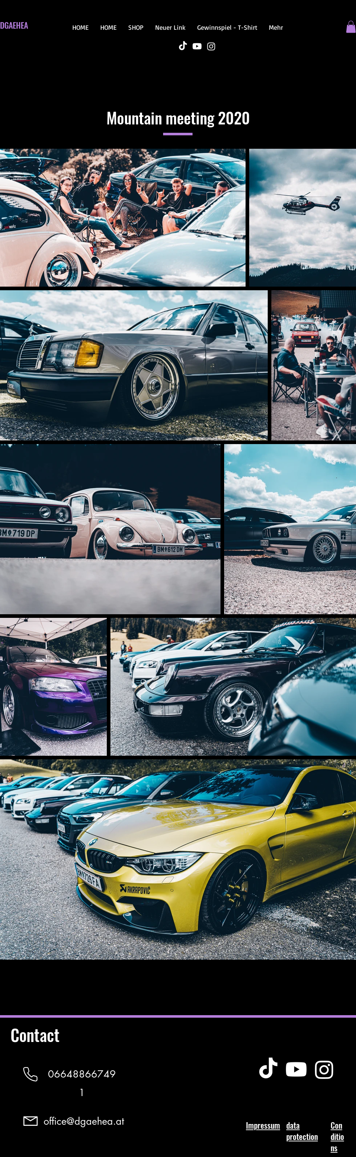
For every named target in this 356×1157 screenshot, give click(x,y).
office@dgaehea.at (84, 1121)
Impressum (263, 1125)
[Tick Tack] (183, 46)
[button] (351, 27)
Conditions (337, 1136)
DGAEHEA (14, 25)
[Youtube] (197, 46)
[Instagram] (211, 46)
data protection (302, 1130)
